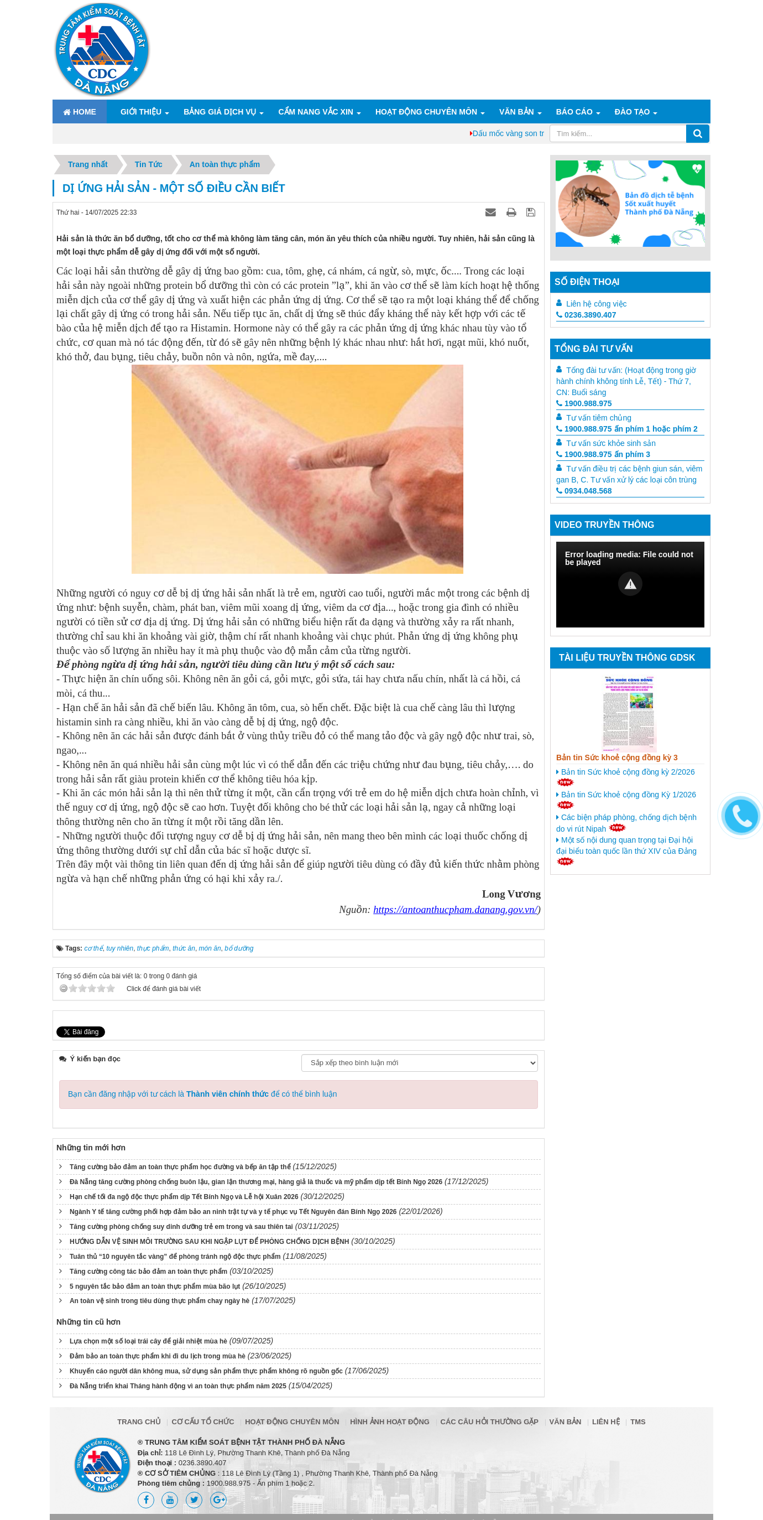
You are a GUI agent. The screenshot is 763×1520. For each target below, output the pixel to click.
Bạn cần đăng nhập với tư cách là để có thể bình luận (202, 1094)
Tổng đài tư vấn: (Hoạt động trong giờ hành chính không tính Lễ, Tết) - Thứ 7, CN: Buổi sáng (626, 381)
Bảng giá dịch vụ (220, 111)
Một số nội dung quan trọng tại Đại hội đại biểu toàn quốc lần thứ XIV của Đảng (626, 850)
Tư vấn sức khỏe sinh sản (611, 443)
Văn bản (516, 111)
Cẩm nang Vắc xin (315, 111)
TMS (637, 1422)
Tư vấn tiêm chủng (598, 417)
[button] (630, 584)
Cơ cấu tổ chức (202, 1422)
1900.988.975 (584, 403)
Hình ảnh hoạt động (390, 1422)
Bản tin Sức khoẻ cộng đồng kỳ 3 (617, 757)
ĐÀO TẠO (632, 111)
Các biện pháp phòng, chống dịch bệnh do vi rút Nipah (626, 823)
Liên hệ (606, 1422)
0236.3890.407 (586, 314)
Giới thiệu (141, 111)
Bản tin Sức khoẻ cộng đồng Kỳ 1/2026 (626, 799)
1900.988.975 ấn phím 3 (603, 454)
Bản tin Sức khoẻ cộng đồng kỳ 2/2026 (625, 776)
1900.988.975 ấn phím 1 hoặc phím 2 (627, 428)
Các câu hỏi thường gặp (490, 1422)
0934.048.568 (584, 490)
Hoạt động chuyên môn (426, 111)
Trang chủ (139, 1422)
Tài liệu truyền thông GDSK (627, 657)
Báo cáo (574, 111)
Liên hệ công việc (596, 303)
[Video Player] (630, 584)
